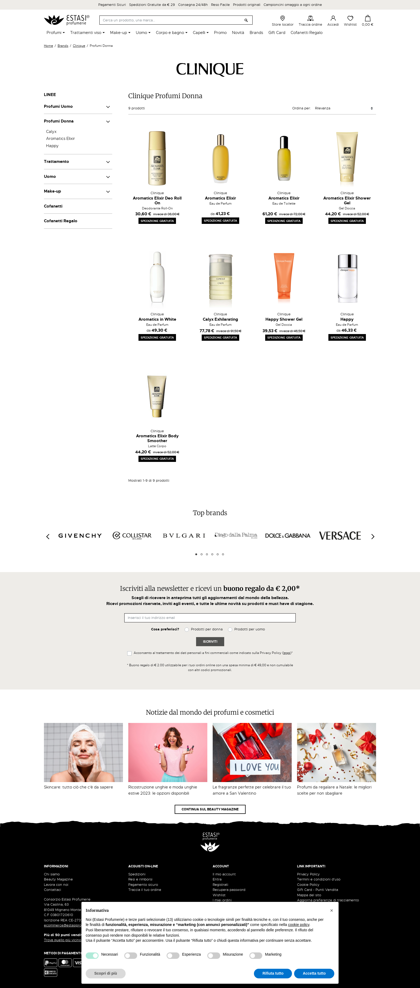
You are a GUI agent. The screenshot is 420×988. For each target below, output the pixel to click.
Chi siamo (52, 874)
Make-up (52, 191)
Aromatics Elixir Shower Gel (347, 201)
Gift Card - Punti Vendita (317, 889)
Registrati (220, 884)
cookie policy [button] (298, 924)
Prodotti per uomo (249, 629)
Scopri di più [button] (105, 973)
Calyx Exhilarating (220, 319)
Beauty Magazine (58, 879)
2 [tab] (201, 554)
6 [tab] (223, 554)
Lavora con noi (56, 884)
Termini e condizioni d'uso (318, 879)
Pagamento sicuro (143, 884)
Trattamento (56, 161)
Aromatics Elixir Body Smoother (157, 438)
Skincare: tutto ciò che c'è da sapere (78, 787)
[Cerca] (176, 20)
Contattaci (52, 889)
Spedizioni (136, 874)
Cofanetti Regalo (60, 221)
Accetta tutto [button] (314, 973)
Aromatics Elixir (60, 138)
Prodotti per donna (207, 629)
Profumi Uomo (58, 106)
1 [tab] (196, 554)
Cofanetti (53, 206)
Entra (217, 879)
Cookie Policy (308, 884)
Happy (52, 145)
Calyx (51, 131)
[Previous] (47, 536)
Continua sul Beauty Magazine (210, 809)
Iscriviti (210, 641)
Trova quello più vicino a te (68, 940)
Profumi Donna (59, 121)
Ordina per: (301, 108)
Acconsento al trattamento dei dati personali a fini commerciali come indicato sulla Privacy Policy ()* (213, 653)
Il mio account (224, 874)
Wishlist (350, 21)
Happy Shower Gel (283, 319)
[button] (331, 910)
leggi (286, 653)
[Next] (372, 536)
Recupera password (229, 889)
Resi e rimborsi (140, 879)
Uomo (50, 176)
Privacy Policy (308, 874)
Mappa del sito (309, 895)
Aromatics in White (157, 319)
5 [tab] (217, 554)
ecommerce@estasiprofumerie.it (70, 925)
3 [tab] (207, 554)
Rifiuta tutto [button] (273, 973)
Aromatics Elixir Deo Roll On (157, 201)
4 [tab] (212, 554)
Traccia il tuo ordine (144, 889)
